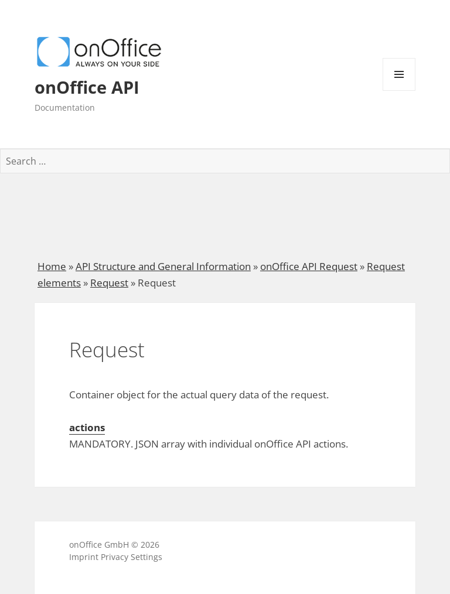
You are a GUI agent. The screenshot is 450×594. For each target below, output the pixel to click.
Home (52, 266)
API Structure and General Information (163, 266)
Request (109, 282)
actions (87, 427)
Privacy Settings (131, 556)
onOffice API (87, 87)
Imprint (83, 556)
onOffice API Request (308, 266)
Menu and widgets (399, 90)
